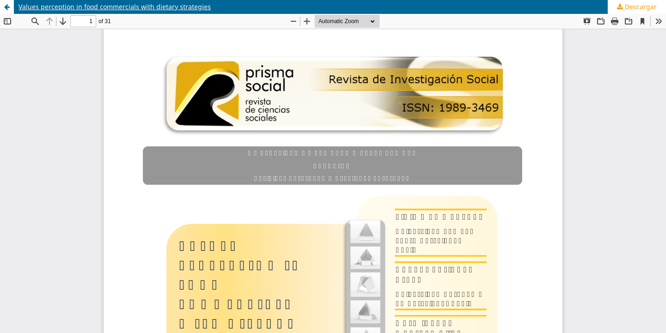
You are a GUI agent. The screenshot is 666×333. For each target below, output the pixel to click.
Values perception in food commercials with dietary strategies (114, 6)
